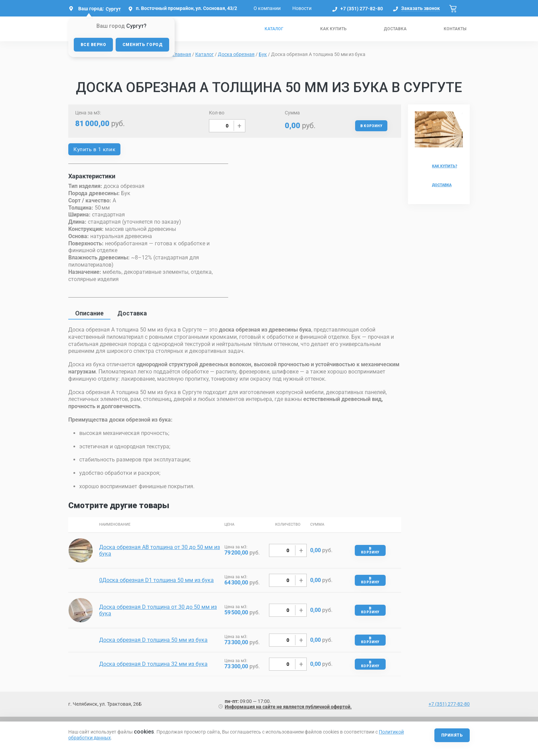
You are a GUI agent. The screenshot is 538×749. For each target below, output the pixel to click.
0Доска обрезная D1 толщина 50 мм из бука (156, 580)
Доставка (395, 28)
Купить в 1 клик (94, 149)
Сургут (113, 9)
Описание (89, 313)
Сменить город (142, 44)
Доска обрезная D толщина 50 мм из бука (153, 640)
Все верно (93, 44)
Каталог (274, 28)
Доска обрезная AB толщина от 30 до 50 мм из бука (159, 550)
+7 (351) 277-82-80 (361, 8)
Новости (302, 8)
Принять (452, 735)
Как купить (333, 28)
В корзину (371, 126)
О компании (267, 8)
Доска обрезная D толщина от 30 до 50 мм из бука (158, 610)
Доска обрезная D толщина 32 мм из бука (153, 664)
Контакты (455, 28)
